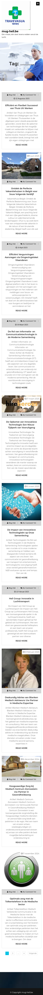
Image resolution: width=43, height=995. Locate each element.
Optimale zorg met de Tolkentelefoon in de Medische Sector (21, 901)
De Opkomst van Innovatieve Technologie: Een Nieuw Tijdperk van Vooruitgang (21, 425)
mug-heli (12, 95)
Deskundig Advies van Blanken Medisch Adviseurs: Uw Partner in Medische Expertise (21, 700)
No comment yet (29, 95)
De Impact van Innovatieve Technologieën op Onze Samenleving (21, 533)
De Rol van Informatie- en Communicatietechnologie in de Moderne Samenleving (21, 334)
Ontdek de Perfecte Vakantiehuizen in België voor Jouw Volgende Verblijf (21, 191)
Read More (21, 145)
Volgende (33, 953)
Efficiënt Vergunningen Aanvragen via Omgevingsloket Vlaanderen (21, 257)
